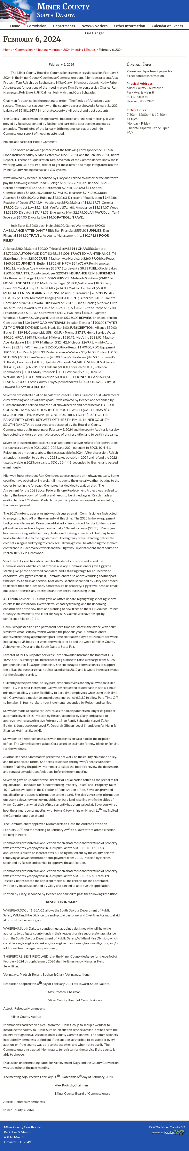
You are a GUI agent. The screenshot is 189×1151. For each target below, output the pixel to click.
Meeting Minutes (48, 49)
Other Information (129, 26)
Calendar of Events (167, 26)
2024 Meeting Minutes (79, 49)
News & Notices (94, 26)
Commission (36, 26)
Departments (64, 26)
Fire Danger (94, 33)
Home (15, 26)
